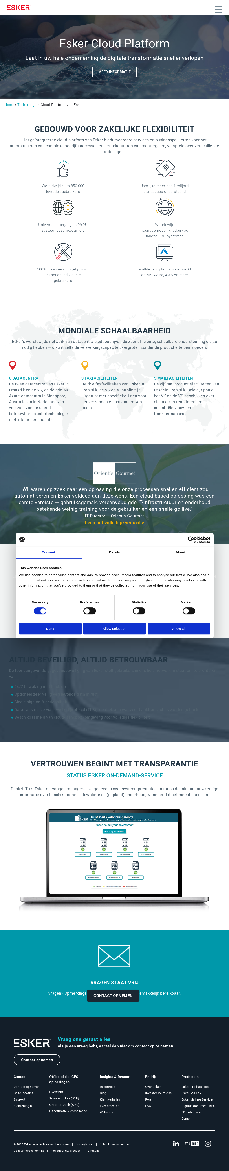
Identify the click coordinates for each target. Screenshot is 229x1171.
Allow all (179, 628)
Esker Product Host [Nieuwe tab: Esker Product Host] (195, 1087)
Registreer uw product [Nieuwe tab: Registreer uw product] (65, 1151)
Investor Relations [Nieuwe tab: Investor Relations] (158, 1093)
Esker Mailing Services (197, 1099)
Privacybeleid (84, 1144)
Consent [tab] (48, 552)
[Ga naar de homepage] (32, 1043)
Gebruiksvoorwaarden (114, 1144)
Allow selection (114, 628)
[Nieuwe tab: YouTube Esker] (192, 1144)
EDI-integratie (191, 1112)
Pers (148, 1099)
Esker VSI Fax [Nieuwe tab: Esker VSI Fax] (191, 1093)
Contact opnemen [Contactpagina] (27, 1087)
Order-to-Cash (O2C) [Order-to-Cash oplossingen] (64, 1105)
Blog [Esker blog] (103, 1093)
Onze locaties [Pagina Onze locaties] (23, 1093)
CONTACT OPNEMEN (113, 995)
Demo (185, 1119)
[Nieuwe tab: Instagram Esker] (208, 1144)
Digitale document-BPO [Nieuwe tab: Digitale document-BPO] (198, 1106)
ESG (148, 1106)
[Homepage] (19, 7)
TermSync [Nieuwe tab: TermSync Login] (93, 1151)
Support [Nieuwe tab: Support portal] (20, 1099)
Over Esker (153, 1087)
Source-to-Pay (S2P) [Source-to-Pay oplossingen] (64, 1098)
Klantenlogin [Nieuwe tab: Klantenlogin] (23, 1106)
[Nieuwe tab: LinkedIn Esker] (175, 1144)
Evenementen (110, 1106)
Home (9, 105)
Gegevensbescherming (29, 1151)
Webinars (107, 1112)
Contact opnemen (37, 1060)
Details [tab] (114, 552)
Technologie (27, 105)
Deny (50, 628)
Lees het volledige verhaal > (114, 522)
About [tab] (180, 552)
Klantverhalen (110, 1099)
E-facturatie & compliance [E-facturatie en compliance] (68, 1111)
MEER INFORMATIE (114, 72)
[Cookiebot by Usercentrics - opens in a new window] (191, 539)
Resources (107, 1087)
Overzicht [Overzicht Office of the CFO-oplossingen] (56, 1092)
